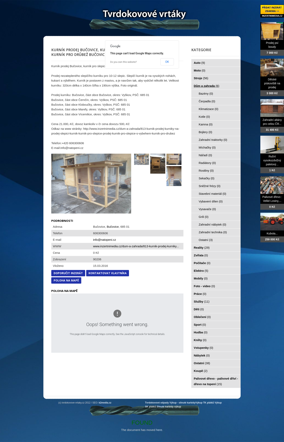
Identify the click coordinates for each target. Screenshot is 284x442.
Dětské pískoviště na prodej (272, 83)
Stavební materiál (212, 193)
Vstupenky (203, 347)
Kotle (204, 116)
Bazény (206, 93)
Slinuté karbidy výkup (169, 406)
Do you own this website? (123, 62)
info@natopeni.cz (104, 239)
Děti (199, 309)
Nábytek (202, 355)
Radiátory (207, 163)
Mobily (201, 278)
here (159, 430)
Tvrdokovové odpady (157, 402)
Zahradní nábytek (212, 224)
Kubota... (272, 233)
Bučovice (113, 226)
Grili (203, 216)
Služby (201, 301)
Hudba (200, 332)
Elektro (201, 270)
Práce (200, 293)
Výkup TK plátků (204, 402)
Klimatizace (208, 109)
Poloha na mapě (66, 280)
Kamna (206, 124)
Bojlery (205, 132)
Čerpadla (207, 101)
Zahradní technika (213, 232)
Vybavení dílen (211, 201)
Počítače (202, 263)
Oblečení (202, 317)
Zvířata (201, 255)
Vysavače (207, 209)
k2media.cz (105, 402)
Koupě (200, 370)
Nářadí (205, 155)
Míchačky (207, 147)
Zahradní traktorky (213, 139)
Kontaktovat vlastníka (108, 273)
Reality (202, 247)
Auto (199, 62)
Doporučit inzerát (68, 273)
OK (167, 61)
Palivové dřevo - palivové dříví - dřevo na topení (216, 381)
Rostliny (206, 170)
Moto (199, 70)
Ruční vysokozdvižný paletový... (272, 160)
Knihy (200, 340)
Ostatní (206, 240)
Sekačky (206, 178)
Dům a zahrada (206, 85)
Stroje (201, 78)
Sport (200, 324)
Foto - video (204, 286)
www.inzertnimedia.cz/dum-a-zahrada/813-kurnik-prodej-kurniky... (136, 246)
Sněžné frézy (209, 186)
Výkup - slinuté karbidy (182, 402)
